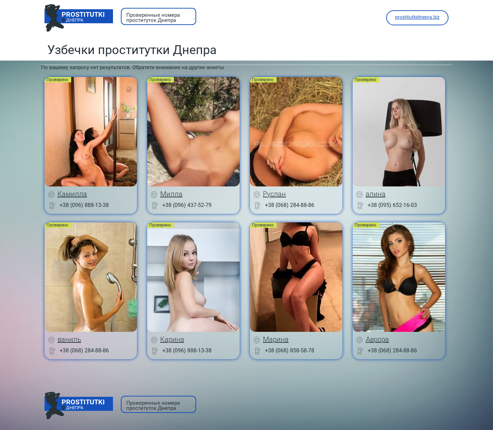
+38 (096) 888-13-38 (84, 205)
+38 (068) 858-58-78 (289, 350)
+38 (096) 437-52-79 (187, 205)
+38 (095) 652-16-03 (392, 205)
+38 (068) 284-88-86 (289, 205)
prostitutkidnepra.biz (417, 17)
